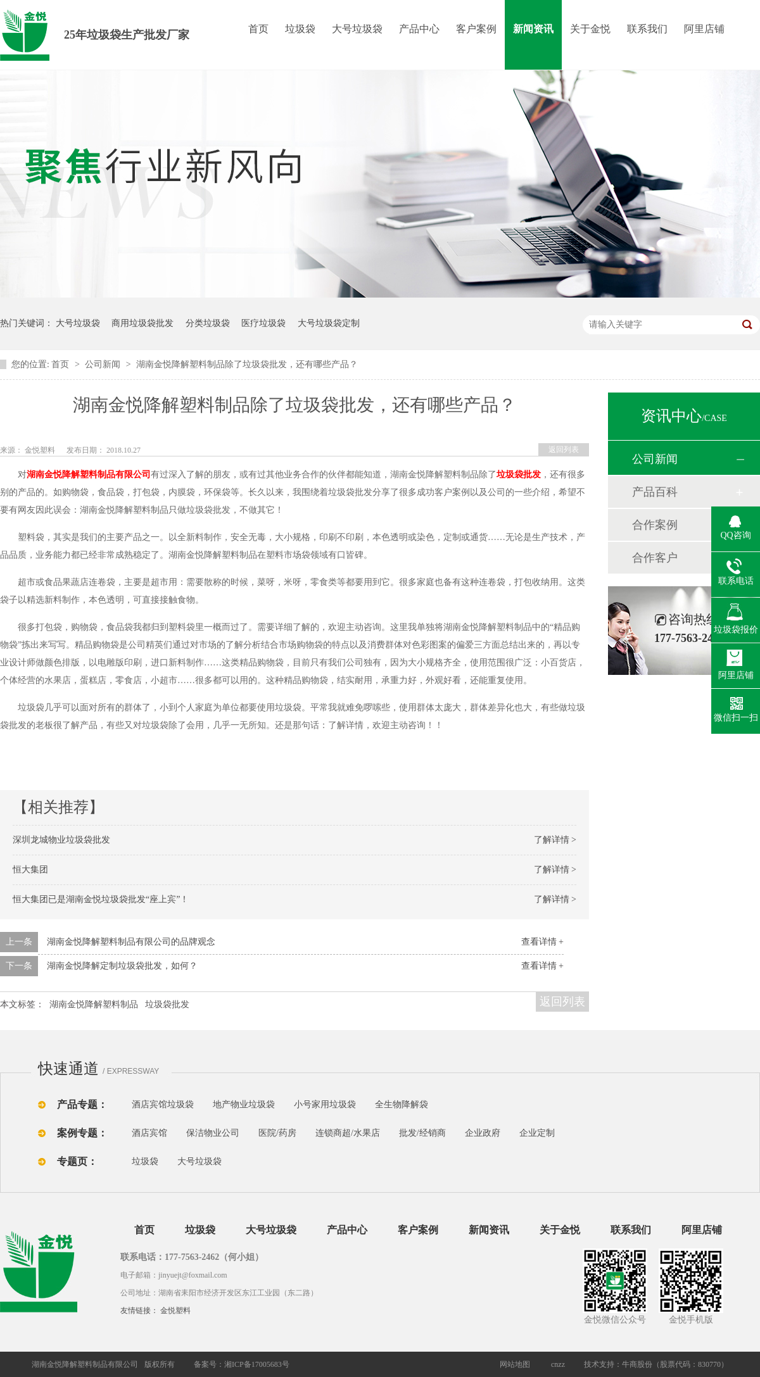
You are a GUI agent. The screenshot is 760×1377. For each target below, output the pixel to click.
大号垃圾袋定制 (329, 323)
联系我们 (647, 28)
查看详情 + (542, 941)
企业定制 (537, 1133)
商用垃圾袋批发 (142, 323)
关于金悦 (590, 28)
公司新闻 (104, 364)
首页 (258, 28)
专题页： (77, 1161)
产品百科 (655, 492)
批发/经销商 (422, 1133)
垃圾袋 (300, 28)
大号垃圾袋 (357, 28)
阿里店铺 (704, 28)
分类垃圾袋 (208, 323)
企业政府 (482, 1133)
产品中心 (419, 28)
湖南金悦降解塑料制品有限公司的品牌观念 (131, 941)
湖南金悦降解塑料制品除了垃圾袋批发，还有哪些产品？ (247, 364)
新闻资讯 (533, 28)
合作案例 (655, 525)
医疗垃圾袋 (263, 323)
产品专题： (82, 1104)
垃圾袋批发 (167, 1004)
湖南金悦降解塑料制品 (93, 1004)
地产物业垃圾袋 (244, 1104)
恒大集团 (30, 869)
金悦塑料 (175, 1310)
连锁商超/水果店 (347, 1133)
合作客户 (655, 557)
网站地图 (515, 1364)
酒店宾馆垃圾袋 (163, 1104)
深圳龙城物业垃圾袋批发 (61, 840)
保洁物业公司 (212, 1133)
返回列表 (563, 449)
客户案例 (476, 28)
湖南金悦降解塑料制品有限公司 (89, 474)
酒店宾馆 (149, 1133)
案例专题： (82, 1133)
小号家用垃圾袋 (325, 1104)
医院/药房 (277, 1133)
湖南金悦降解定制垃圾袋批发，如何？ (122, 966)
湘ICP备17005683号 (256, 1364)
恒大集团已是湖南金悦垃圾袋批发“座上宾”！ (101, 899)
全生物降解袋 (401, 1104)
